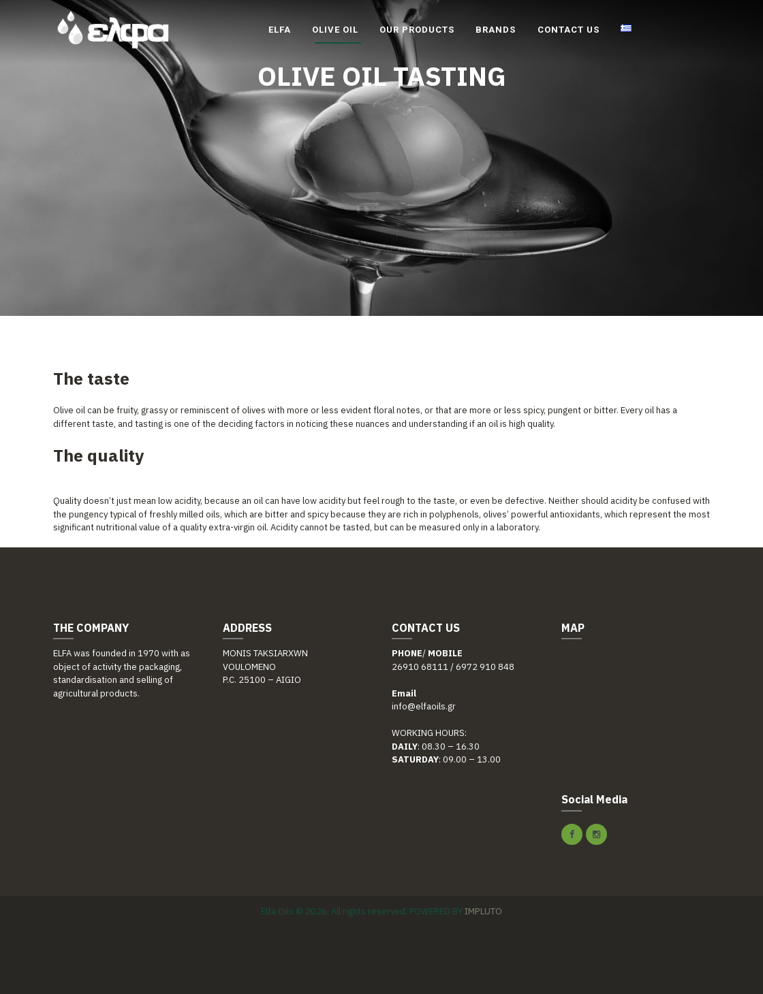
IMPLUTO (483, 910)
